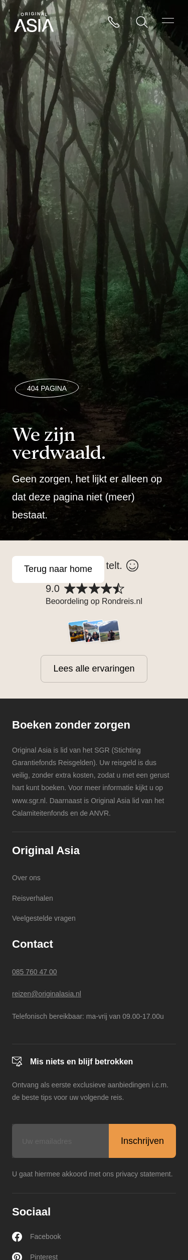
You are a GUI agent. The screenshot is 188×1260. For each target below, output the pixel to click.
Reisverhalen (32, 898)
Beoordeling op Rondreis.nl (94, 601)
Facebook (36, 1236)
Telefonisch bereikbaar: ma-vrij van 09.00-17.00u (88, 1016)
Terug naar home (58, 569)
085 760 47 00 (34, 972)
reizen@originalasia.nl (46, 994)
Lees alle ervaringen (93, 669)
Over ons (26, 878)
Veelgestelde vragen (44, 918)
